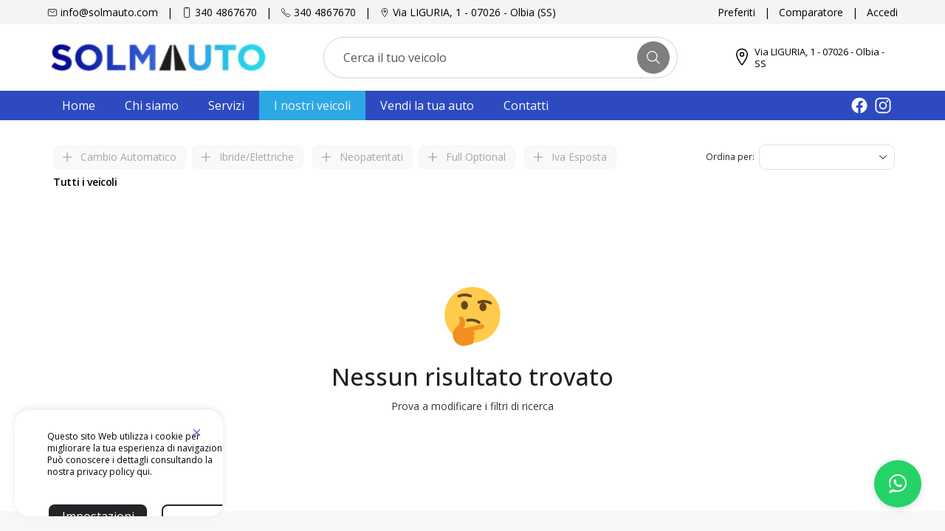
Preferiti (736, 12)
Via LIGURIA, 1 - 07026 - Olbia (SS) (474, 12)
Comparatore (811, 12)
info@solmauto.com (109, 12)
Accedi (882, 12)
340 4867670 (226, 12)
